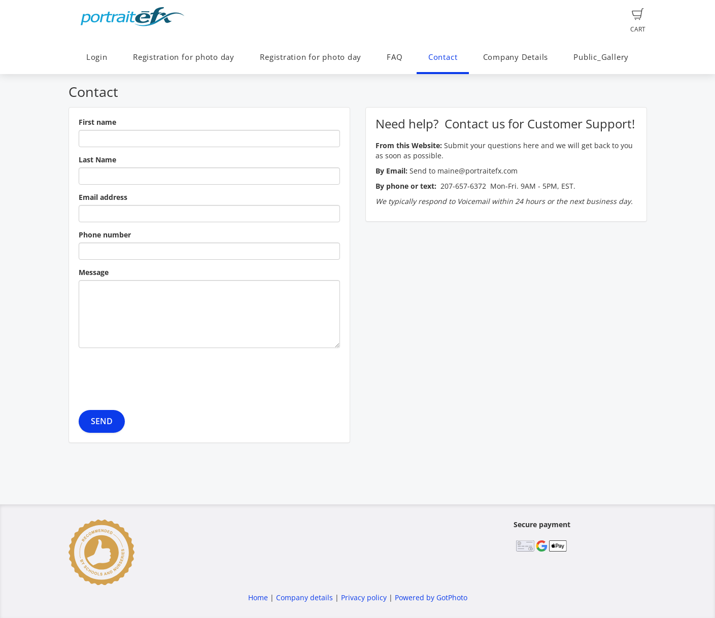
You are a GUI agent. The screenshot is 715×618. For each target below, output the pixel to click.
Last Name (97, 159)
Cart (637, 20)
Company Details (516, 57)
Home (258, 597)
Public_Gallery (601, 57)
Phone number (105, 234)
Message (94, 272)
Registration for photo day (183, 57)
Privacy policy (364, 597)
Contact (442, 57)
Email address (103, 197)
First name (97, 122)
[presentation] (156, 375)
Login (97, 57)
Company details (304, 597)
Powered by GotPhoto (431, 597)
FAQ (394, 57)
